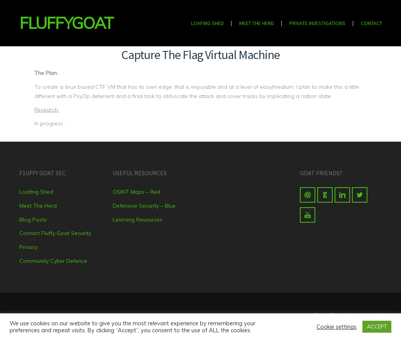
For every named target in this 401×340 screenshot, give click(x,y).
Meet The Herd (256, 23)
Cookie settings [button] (336, 326)
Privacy (28, 247)
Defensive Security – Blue (144, 205)
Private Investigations (317, 23)
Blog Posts (33, 219)
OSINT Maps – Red (136, 191)
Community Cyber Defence (53, 260)
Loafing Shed (207, 23)
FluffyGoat (60, 23)
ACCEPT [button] (377, 326)
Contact (371, 23)
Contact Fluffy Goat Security (55, 233)
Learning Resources (137, 219)
